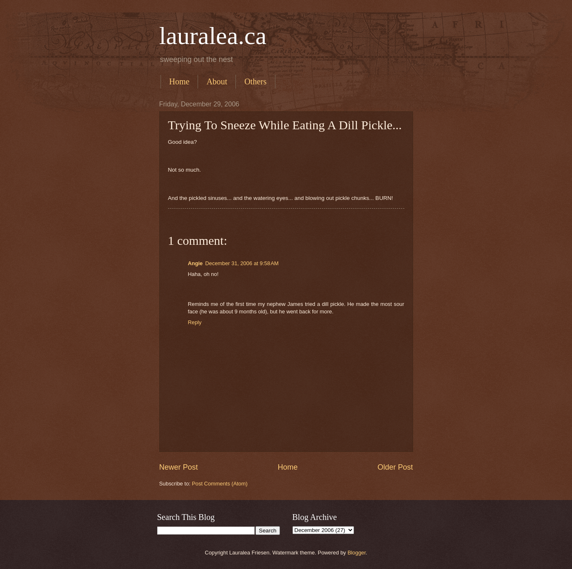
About (216, 81)
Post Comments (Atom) (220, 483)
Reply (195, 322)
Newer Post (178, 467)
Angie (195, 263)
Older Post (395, 467)
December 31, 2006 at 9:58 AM (241, 263)
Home (179, 81)
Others (255, 81)
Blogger (356, 552)
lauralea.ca (213, 35)
